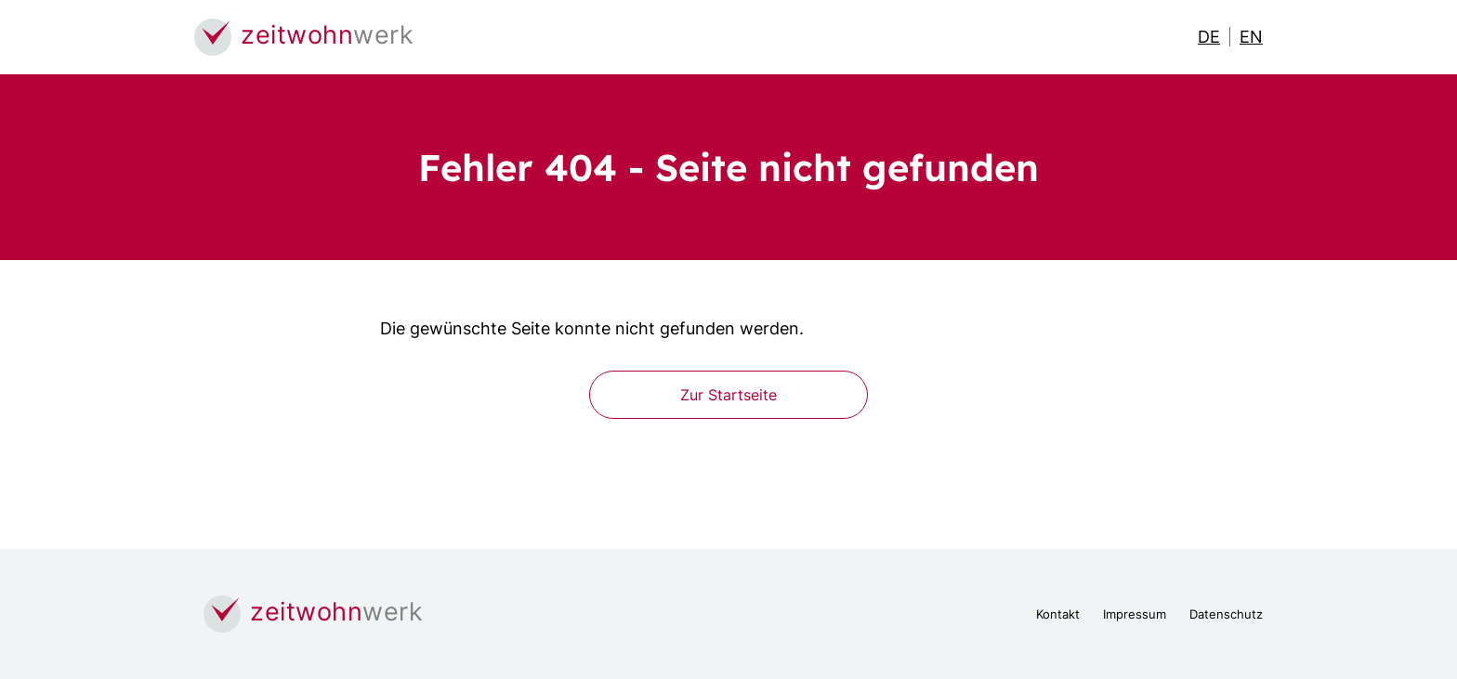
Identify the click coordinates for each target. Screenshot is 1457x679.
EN (1251, 36)
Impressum (1134, 614)
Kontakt (1058, 614)
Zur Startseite (728, 394)
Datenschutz (1226, 614)
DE (1209, 36)
